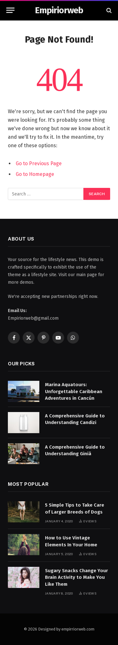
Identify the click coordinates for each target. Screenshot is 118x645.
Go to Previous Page (39, 163)
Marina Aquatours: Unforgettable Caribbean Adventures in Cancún (73, 391)
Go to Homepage (35, 174)
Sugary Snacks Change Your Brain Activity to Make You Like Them (76, 577)
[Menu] (10, 10)
